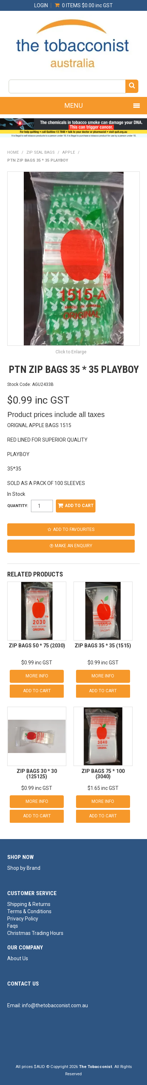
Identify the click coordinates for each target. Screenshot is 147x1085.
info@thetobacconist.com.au (55, 1005)
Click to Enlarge (70, 351)
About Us (17, 958)
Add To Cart (37, 690)
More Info (37, 675)
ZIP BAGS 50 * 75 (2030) (37, 645)
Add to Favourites (73, 529)
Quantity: (17, 506)
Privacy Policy (22, 919)
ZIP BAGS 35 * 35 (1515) (103, 645)
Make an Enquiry (73, 545)
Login (41, 5)
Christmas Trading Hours (35, 933)
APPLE (68, 152)
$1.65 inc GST (103, 788)
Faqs (12, 926)
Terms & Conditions (29, 911)
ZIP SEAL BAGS (40, 152)
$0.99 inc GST (36, 662)
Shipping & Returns (28, 904)
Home (13, 152)
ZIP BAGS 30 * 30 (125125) (37, 773)
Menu (73, 105)
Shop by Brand (23, 868)
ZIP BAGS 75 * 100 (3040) (103, 773)
